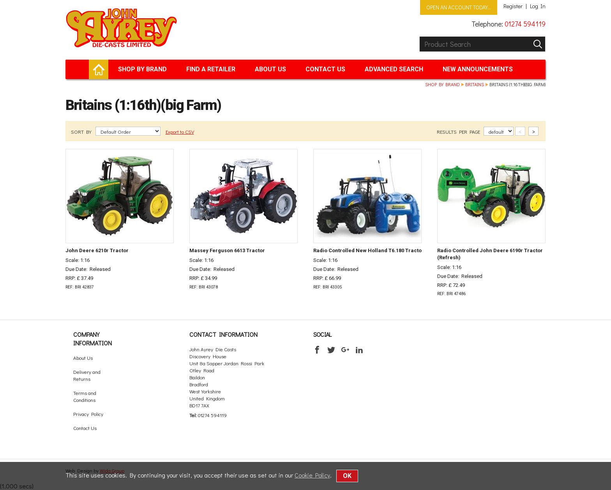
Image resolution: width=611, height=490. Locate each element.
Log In (538, 6)
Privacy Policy (88, 413)
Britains (474, 84)
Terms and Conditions (84, 396)
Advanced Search (394, 69)
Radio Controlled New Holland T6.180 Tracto (367, 250)
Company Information (92, 338)
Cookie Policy (312, 475)
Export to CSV (180, 131)
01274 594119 (525, 23)
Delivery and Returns (87, 375)
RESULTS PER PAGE (459, 131)
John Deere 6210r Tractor (97, 250)
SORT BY (82, 131)
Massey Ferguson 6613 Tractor (227, 250)
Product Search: (419, 36)
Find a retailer (210, 69)
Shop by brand (142, 69)
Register (513, 6)
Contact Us (325, 69)
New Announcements (478, 69)
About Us (270, 69)
